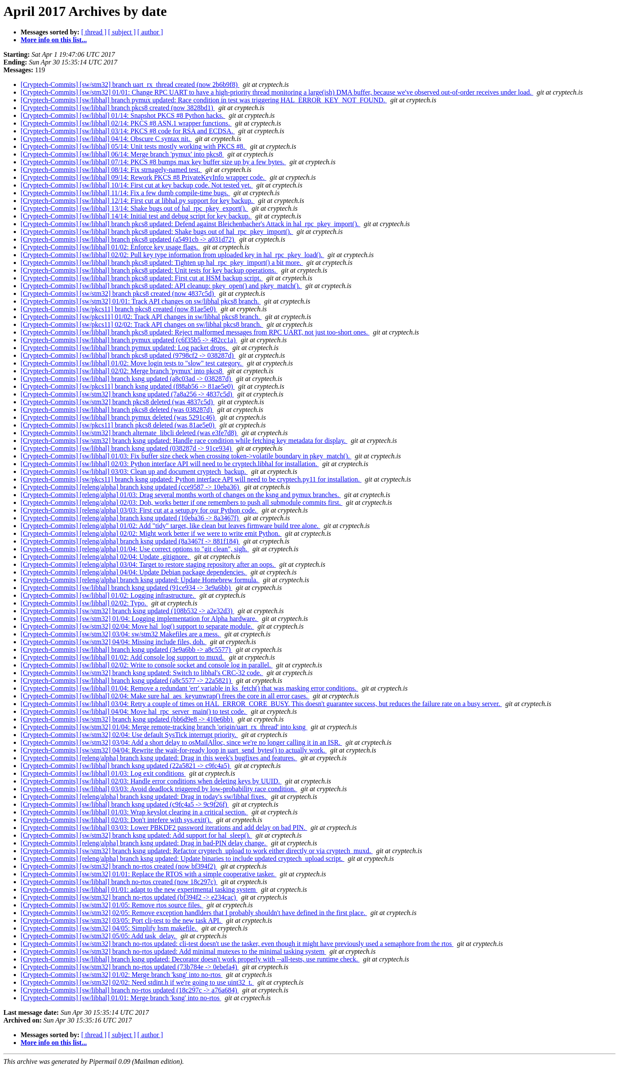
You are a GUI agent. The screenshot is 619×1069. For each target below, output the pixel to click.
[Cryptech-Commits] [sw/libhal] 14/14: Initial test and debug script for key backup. (136, 216)
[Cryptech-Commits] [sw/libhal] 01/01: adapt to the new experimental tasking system (139, 889)
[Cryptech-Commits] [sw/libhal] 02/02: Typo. (84, 603)
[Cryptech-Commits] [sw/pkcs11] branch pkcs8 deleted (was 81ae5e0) (118, 425)
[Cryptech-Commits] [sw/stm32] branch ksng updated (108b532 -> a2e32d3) (127, 610)
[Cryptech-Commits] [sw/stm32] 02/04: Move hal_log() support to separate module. (137, 626)
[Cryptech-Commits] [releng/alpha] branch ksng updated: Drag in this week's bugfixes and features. (159, 758)
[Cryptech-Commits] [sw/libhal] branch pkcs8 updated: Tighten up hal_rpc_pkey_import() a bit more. (162, 262)
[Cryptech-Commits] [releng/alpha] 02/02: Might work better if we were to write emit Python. (151, 533)
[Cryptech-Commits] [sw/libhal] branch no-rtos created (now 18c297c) (119, 881)
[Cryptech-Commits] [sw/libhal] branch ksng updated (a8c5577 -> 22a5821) (127, 680)
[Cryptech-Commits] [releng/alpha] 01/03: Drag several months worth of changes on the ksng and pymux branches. (181, 494)
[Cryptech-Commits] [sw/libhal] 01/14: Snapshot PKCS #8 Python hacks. (123, 115)
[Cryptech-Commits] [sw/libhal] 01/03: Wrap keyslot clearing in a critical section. (134, 812)
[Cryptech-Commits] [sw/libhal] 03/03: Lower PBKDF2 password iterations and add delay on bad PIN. (164, 827)
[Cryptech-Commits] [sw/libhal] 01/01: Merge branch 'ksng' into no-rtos (121, 997)
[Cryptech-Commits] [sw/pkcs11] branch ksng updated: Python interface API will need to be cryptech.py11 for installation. (191, 479)
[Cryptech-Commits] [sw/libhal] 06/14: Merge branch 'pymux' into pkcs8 (122, 154)
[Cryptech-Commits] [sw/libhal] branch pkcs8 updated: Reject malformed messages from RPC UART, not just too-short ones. (195, 332)
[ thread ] (94, 32)
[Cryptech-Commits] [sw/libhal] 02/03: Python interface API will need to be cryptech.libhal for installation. (170, 463)
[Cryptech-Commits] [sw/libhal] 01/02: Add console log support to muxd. (123, 657)
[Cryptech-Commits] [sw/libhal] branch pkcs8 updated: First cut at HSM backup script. (142, 278)
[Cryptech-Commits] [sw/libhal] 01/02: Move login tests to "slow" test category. (132, 363)
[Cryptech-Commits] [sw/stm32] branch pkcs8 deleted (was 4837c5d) (118, 401)
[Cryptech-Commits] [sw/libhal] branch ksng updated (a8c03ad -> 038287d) (127, 378)
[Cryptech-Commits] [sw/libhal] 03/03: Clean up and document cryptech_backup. (134, 471)
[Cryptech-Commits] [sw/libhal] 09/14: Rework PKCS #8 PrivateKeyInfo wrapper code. (143, 177)
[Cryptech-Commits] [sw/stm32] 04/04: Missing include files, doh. (113, 641)
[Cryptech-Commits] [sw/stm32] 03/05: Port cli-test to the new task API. (122, 920)
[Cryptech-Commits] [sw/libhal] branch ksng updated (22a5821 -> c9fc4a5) (126, 765)
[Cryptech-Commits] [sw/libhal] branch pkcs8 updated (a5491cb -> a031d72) (128, 239)
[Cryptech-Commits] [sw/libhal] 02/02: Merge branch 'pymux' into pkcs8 (122, 371)
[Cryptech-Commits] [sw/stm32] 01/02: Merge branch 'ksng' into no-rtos (121, 974)
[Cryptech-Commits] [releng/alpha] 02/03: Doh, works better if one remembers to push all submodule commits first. (182, 502)
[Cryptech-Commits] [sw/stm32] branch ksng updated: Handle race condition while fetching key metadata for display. (184, 440)
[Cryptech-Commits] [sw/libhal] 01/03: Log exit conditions (103, 773)
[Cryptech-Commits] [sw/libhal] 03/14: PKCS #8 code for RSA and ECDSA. (128, 131)
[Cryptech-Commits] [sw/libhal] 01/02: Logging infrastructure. (108, 595)
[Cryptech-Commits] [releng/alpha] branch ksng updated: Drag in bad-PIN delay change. (144, 843)
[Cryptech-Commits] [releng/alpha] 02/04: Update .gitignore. (106, 556)
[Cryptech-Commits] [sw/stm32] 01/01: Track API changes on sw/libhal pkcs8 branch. (141, 301)
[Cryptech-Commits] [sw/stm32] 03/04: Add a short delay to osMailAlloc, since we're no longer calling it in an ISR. (181, 742)
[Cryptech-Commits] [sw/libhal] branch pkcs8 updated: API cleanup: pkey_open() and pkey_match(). (161, 285)
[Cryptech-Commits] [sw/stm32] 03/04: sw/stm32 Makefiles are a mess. (121, 634)
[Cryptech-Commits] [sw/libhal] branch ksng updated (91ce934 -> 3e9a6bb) (126, 587)
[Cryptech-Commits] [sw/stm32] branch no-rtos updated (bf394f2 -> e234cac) (129, 897)
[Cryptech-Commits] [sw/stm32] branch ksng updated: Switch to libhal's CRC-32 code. (142, 672)
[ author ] (150, 32)
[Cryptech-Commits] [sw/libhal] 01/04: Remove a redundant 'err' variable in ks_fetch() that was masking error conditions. (189, 688)
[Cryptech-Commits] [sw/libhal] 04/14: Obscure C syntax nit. (106, 138)
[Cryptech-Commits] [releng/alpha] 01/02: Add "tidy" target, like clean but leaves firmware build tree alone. (170, 525)
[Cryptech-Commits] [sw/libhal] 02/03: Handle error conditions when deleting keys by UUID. (151, 781)
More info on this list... (54, 39)
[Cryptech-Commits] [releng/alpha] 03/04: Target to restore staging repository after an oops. (148, 564)
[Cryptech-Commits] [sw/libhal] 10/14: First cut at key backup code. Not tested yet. (137, 185)
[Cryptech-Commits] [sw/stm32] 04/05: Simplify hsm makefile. (109, 928)
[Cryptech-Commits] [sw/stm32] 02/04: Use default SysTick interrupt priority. (129, 734)
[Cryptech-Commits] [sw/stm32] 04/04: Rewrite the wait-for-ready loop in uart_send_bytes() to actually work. (174, 750)
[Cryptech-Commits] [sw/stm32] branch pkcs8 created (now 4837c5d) (118, 293)
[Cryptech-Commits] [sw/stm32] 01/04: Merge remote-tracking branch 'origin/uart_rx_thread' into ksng (164, 727)
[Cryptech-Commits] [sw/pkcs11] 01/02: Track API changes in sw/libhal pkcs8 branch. (141, 316)
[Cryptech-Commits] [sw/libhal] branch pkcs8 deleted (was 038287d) (117, 409)
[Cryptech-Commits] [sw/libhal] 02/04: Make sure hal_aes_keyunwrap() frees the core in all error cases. (165, 696)
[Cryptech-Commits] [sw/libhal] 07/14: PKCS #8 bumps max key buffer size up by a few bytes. (153, 162)
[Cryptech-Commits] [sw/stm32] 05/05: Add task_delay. (99, 936)
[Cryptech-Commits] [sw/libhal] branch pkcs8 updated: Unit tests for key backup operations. (149, 270)
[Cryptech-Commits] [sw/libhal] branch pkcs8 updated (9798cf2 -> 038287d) (128, 355)
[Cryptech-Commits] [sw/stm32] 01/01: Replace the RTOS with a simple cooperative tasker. (148, 874)
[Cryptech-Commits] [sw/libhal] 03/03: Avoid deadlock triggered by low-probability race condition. (159, 789)
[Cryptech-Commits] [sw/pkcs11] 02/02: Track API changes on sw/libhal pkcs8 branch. (142, 324)
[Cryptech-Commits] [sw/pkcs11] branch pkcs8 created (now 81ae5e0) (119, 309)
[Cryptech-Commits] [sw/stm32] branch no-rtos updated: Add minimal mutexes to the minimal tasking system (173, 951)
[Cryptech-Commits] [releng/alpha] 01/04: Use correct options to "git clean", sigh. (135, 549)
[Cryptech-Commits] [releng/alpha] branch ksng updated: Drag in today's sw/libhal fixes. (144, 796)
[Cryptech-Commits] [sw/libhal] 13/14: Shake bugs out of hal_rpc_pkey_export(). (134, 208)
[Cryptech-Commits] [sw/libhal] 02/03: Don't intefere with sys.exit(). (117, 819)
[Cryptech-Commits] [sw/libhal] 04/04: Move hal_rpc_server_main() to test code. (134, 711)
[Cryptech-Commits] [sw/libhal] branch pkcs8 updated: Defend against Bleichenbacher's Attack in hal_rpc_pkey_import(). (190, 223)
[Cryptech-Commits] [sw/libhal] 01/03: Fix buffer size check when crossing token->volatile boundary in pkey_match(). (186, 456)
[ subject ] (122, 32)
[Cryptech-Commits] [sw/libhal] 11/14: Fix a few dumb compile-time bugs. (125, 193)
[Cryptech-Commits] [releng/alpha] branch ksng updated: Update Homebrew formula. (140, 580)
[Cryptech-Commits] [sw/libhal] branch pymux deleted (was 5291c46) (118, 417)
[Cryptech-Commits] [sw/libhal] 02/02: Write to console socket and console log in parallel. (147, 665)
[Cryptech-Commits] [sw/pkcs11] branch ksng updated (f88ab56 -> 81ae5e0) (128, 386)
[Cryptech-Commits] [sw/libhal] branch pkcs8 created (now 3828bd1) (118, 107)
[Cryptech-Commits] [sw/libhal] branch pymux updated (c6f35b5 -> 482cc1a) (129, 340)
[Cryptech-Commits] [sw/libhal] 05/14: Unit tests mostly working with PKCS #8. (134, 146)
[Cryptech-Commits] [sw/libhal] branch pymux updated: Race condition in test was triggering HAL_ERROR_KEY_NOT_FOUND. (204, 100)
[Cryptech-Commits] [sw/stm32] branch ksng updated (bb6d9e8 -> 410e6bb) (127, 719)
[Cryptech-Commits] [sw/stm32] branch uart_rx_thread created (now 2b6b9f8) (130, 84)
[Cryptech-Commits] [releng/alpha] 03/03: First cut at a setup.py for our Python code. (139, 510)
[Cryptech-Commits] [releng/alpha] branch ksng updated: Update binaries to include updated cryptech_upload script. (182, 858)
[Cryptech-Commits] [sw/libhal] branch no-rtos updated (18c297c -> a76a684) (130, 990)
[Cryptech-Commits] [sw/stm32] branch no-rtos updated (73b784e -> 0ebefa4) (130, 967)
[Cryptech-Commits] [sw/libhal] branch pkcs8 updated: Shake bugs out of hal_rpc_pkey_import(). (157, 231)
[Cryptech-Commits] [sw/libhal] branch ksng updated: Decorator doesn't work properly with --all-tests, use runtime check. (190, 959)
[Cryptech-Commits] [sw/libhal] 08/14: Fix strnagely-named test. (111, 169)
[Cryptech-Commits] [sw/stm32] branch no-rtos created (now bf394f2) (119, 866)
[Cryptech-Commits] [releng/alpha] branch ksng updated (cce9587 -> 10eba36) (131, 487)
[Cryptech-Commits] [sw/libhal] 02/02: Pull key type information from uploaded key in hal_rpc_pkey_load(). (172, 254)
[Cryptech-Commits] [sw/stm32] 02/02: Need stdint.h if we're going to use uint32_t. (137, 982)
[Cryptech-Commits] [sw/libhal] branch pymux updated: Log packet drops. (125, 347)
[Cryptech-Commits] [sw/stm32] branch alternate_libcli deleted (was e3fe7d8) (129, 432)
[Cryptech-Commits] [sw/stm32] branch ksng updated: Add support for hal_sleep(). (136, 835)
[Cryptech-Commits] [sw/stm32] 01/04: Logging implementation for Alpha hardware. (139, 618)
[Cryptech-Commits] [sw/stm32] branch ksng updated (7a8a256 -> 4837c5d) (127, 394)
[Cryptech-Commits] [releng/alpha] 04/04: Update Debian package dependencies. (134, 572)
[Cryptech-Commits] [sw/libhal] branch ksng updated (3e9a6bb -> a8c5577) (126, 649)
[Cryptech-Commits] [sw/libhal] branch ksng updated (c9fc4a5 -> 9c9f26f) (125, 804)
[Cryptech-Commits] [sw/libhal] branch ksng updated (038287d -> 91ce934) (127, 448)
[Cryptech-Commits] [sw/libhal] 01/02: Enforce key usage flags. (110, 247)
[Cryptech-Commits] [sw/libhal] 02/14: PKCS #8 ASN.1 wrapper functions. (126, 123)
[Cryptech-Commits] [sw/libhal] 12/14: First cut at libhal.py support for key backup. (137, 200)
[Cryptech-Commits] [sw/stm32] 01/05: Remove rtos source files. (112, 905)
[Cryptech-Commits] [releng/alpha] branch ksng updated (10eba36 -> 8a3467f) (130, 518)
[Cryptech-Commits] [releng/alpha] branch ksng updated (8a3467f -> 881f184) (130, 541)
